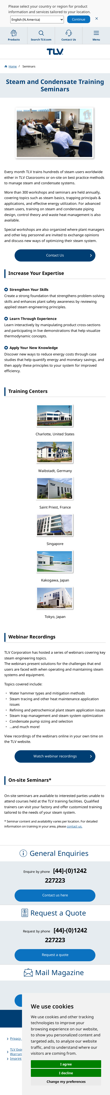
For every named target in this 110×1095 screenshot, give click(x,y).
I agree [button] (66, 1064)
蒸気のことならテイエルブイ (55, 51)
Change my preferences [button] (66, 1081)
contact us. (74, 826)
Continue (78, 19)
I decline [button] (66, 1073)
